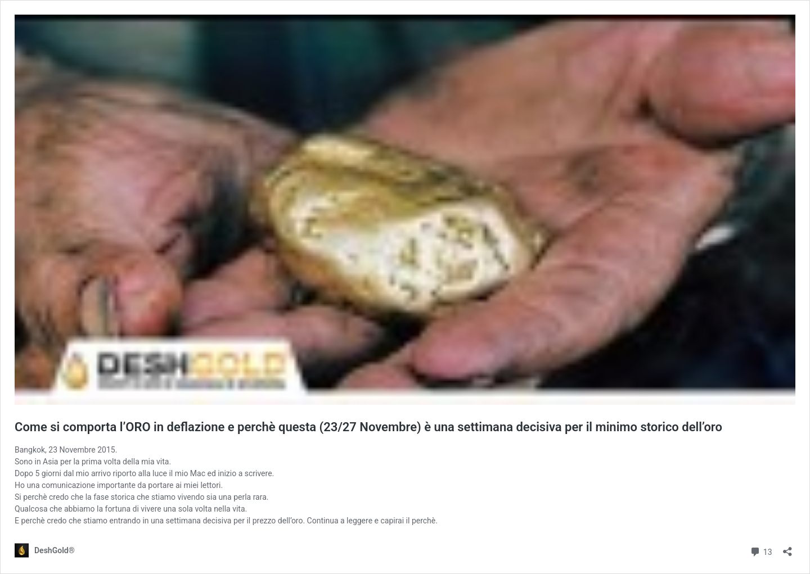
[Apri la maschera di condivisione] (787, 548)
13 (761, 551)
